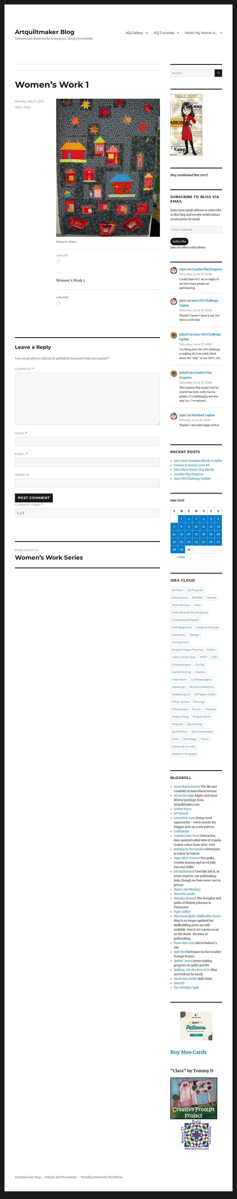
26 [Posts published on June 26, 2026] (211, 542)
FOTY (203, 657)
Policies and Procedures (61, 1177)
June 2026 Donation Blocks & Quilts (198, 461)
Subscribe (179, 241)
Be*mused (181, 813)
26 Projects (195, 590)
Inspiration (179, 679)
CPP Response (182, 627)
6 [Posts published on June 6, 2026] (218, 519)
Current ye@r (29, 504)
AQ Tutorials (164, 33)
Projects (177, 724)
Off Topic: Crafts (204, 694)
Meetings (178, 687)
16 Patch (177, 590)
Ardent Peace (182, 809)
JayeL (183, 269)
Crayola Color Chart (187, 836)
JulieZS (184, 334)
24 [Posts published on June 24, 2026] (196, 542)
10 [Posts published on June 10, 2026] (196, 526)
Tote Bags (189, 739)
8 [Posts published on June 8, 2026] (181, 526)
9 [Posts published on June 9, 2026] (189, 526)
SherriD (179, 983)
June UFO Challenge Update (192, 478)
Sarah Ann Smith (185, 979)
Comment (24, 369)
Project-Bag (180, 716)
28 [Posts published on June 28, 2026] (174, 549)
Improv (200, 672)
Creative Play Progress (206, 269)
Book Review (181, 605)
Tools (175, 739)
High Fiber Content (187, 858)
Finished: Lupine (203, 415)
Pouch (196, 709)
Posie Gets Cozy (184, 943)
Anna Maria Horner (187, 786)
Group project (181, 664)
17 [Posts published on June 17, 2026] (196, 534)
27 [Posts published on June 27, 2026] (218, 542)
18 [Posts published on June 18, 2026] (203, 534)
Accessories (180, 597)
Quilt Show (179, 731)
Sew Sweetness (202, 731)
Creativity (178, 634)
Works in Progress (184, 754)
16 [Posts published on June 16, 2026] (188, 534)
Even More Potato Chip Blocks (194, 470)
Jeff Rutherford (184, 871)
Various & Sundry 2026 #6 (192, 465)
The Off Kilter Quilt (186, 987)
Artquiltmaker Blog (45, 32)
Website (22, 474)
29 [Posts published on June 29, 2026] (181, 549)
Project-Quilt (202, 716)
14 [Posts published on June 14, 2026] (174, 534)
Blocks (211, 597)
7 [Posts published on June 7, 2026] (174, 526)
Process (210, 709)
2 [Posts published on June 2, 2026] (189, 519)
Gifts (214, 657)
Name (21, 433)
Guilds (199, 664)
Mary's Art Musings (187, 889)
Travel (205, 739)
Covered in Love (184, 818)
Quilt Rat (179, 952)
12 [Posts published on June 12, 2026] (211, 526)
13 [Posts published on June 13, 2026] (218, 526)
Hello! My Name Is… (201, 33)
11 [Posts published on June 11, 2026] (203, 526)
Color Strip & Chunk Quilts (190, 612)
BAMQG (197, 597)
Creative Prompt (207, 627)
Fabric (211, 649)
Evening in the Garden (189, 849)
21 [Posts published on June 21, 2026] (174, 542)
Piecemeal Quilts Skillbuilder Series (197, 916)
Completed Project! (185, 620)
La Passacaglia (201, 679)
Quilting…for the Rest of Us (192, 970)
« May (181, 557)
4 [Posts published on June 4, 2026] (204, 519)
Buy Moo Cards (188, 1052)
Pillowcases (180, 709)
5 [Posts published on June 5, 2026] (211, 519)
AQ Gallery (134, 33)
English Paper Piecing (187, 649)
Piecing (198, 701)
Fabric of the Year (184, 657)
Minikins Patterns (201, 687)
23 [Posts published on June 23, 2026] (188, 542)
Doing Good (180, 642)
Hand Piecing (181, 672)
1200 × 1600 (23, 107)
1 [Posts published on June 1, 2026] (181, 519)
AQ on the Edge (184, 795)
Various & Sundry (183, 746)
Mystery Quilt (181, 694)
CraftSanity (181, 831)
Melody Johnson (185, 898)
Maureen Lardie (184, 894)
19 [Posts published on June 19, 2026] (211, 534)
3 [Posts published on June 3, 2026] (196, 519)
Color (197, 605)
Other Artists (180, 701)
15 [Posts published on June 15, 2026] (181, 534)
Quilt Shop (194, 724)
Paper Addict (182, 912)
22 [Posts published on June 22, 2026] (181, 542)
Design (194, 634)
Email (21, 454)
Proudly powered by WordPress (102, 1177)
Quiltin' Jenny (183, 961)
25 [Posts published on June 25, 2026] (203, 542)
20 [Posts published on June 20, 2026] (218, 534)
